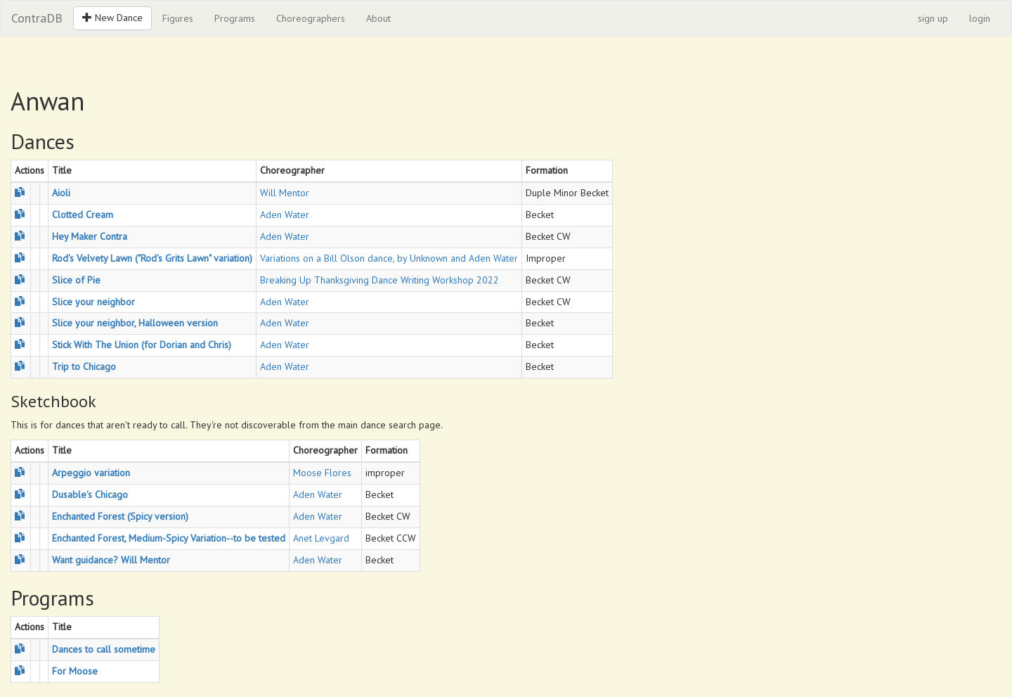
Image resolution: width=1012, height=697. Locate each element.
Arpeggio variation (91, 472)
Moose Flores (322, 472)
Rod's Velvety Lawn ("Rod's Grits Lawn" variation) (152, 258)
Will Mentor (284, 192)
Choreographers (310, 18)
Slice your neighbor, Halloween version (135, 322)
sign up (933, 18)
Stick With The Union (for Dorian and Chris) (141, 344)
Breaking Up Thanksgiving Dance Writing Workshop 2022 (379, 280)
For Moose (75, 671)
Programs (234, 18)
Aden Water (284, 214)
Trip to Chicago (84, 366)
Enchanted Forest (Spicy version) (120, 516)
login (979, 18)
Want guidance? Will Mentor (111, 560)
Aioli (61, 192)
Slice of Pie (76, 280)
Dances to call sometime (103, 649)
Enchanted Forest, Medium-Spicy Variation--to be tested (168, 538)
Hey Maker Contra (89, 236)
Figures (177, 18)
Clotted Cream (82, 214)
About (378, 18)
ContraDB (37, 18)
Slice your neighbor (93, 301)
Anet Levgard (321, 538)
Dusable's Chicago (90, 494)
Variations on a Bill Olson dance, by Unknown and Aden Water (389, 258)
